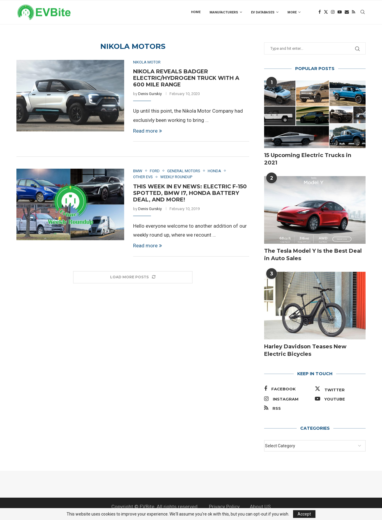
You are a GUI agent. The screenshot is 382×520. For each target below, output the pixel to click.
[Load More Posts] (132, 277)
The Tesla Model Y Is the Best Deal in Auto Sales (313, 255)
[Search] (363, 12)
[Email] (347, 12)
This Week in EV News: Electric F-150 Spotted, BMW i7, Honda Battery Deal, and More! (190, 193)
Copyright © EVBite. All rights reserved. (155, 507)
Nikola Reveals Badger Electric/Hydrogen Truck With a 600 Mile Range (186, 78)
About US (260, 507)
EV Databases (263, 12)
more (292, 12)
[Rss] (353, 12)
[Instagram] (333, 12)
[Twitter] (326, 12)
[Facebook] (319, 12)
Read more (147, 131)
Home (196, 12)
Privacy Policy (224, 507)
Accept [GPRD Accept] (304, 514)
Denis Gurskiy (150, 93)
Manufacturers (224, 12)
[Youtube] (340, 12)
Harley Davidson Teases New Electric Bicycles (305, 350)
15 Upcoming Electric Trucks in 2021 (307, 159)
